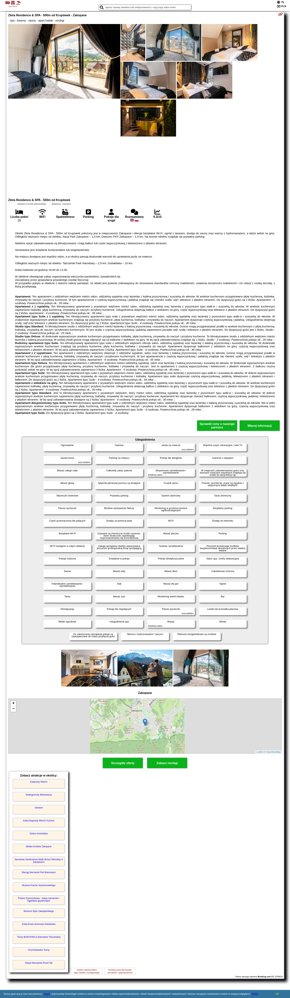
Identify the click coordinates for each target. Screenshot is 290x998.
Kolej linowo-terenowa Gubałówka (38, 924)
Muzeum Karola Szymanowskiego (38, 885)
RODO (255, 994)
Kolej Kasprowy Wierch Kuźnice (38, 820)
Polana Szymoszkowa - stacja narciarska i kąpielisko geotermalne (38, 899)
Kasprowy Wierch (38, 782)
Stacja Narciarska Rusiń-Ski (39, 963)
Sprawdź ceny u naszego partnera (217, 425)
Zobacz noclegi (167, 763)
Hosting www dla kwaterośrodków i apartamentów (120, 971)
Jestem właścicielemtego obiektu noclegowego (87, 971)
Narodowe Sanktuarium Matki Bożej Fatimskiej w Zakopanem (39, 860)
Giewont (39, 807)
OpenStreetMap (273, 752)
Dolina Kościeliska (39, 833)
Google (46, 994)
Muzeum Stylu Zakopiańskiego (39, 911)
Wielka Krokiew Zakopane (39, 846)
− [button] (13, 709)
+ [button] (13, 703)
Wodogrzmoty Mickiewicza (39, 794)
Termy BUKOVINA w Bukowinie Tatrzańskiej (38, 937)
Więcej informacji (259, 425)
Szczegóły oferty (122, 763)
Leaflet (260, 752)
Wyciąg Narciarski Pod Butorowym (39, 872)
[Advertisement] (145, 167)
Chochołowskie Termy (39, 950)
